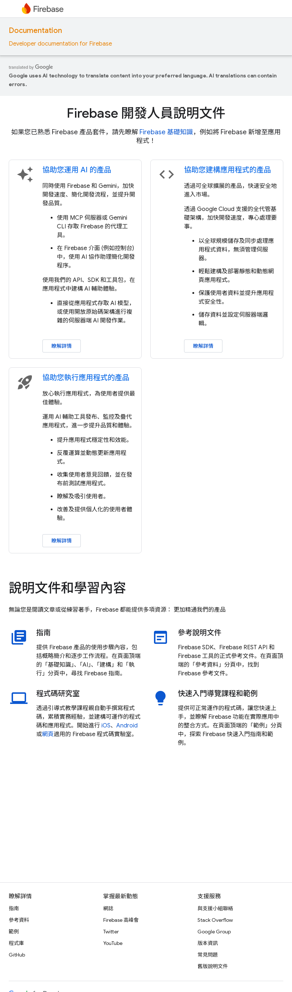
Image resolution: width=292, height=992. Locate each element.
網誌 (108, 908)
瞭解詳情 (61, 346)
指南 (43, 633)
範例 (14, 931)
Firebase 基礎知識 (166, 132)
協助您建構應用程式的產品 (227, 169)
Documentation (35, 30)
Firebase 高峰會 (121, 920)
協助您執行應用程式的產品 (85, 377)
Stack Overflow (215, 920)
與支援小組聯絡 (215, 908)
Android (127, 725)
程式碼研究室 (58, 693)
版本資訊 (207, 943)
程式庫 (16, 943)
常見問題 (207, 954)
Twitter (111, 931)
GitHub (17, 954)
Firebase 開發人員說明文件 (146, 113)
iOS (105, 725)
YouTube (112, 943)
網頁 (48, 734)
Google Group (214, 931)
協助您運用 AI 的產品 (76, 169)
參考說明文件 (199, 633)
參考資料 (19, 920)
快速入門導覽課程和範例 (218, 693)
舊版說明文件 (212, 966)
